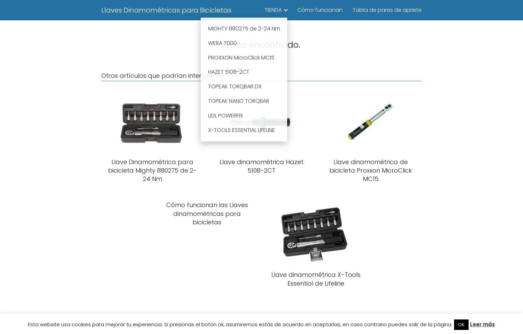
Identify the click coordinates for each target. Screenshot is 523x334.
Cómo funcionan (320, 10)
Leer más (482, 324)
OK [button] (461, 324)
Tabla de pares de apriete (387, 10)
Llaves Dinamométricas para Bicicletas (166, 10)
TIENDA (273, 10)
